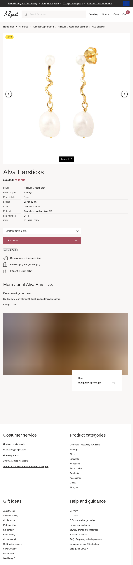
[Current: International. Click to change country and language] (126, 3)
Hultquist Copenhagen (43, 27)
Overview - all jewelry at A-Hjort (85, 445)
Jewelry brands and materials (84, 530)
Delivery (74, 511)
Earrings (74, 449)
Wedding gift (9, 558)
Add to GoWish (10, 250)
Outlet (73, 483)
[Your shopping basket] (126, 14)
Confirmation (9, 520)
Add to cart (42, 240)
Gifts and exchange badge (82, 520)
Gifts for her (9, 553)
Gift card (74, 515)
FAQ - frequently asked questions (86, 539)
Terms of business (78, 534)
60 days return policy (73, 3)
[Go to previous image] (8, 94)
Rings (72, 454)
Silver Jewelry (10, 549)
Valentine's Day (10, 515)
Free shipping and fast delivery (22, 3)
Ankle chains (76, 468)
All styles (74, 487)
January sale (9, 511)
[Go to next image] (124, 94)
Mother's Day (9, 525)
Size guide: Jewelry (79, 549)
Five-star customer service (99, 3)
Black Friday (9, 534)
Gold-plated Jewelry (12, 544)
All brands (23, 27)
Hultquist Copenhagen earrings (73, 27)
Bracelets (74, 459)
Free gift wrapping (50, 3)
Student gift (8, 530)
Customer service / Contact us (84, 544)
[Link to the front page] (10, 14)
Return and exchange (80, 525)
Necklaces (75, 464)
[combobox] (56, 14)
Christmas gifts (10, 539)
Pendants (74, 473)
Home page (8, 27)
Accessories (75, 478)
